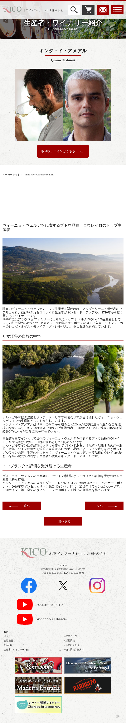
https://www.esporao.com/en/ (39, 174)
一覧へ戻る (63, 521)
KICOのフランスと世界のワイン (53, 619)
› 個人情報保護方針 (74, 649)
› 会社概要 (7, 640)
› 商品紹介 (7, 645)
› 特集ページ (70, 636)
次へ (99, 505)
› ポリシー (7, 636)
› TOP (5, 632)
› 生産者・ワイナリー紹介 (15, 649)
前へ (26, 505)
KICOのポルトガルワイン (49, 605)
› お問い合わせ (71, 645)
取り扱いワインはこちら (58, 151)
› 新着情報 (69, 640)
